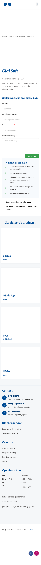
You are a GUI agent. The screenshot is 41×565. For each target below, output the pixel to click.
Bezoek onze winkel (14, 206)
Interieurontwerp (9, 457)
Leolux (5, 375)
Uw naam (5, 103)
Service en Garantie (10, 433)
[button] (37, 4)
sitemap (31, 529)
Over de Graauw (8, 448)
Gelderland (7, 339)
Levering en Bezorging (11, 429)
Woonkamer (14, 36)
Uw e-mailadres (8, 125)
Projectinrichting (9, 452)
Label (5, 260)
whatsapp (27, 202)
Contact (5, 461)
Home (4, 36)
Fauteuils (24, 36)
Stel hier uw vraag (8, 136)
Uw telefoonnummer (9, 114)
